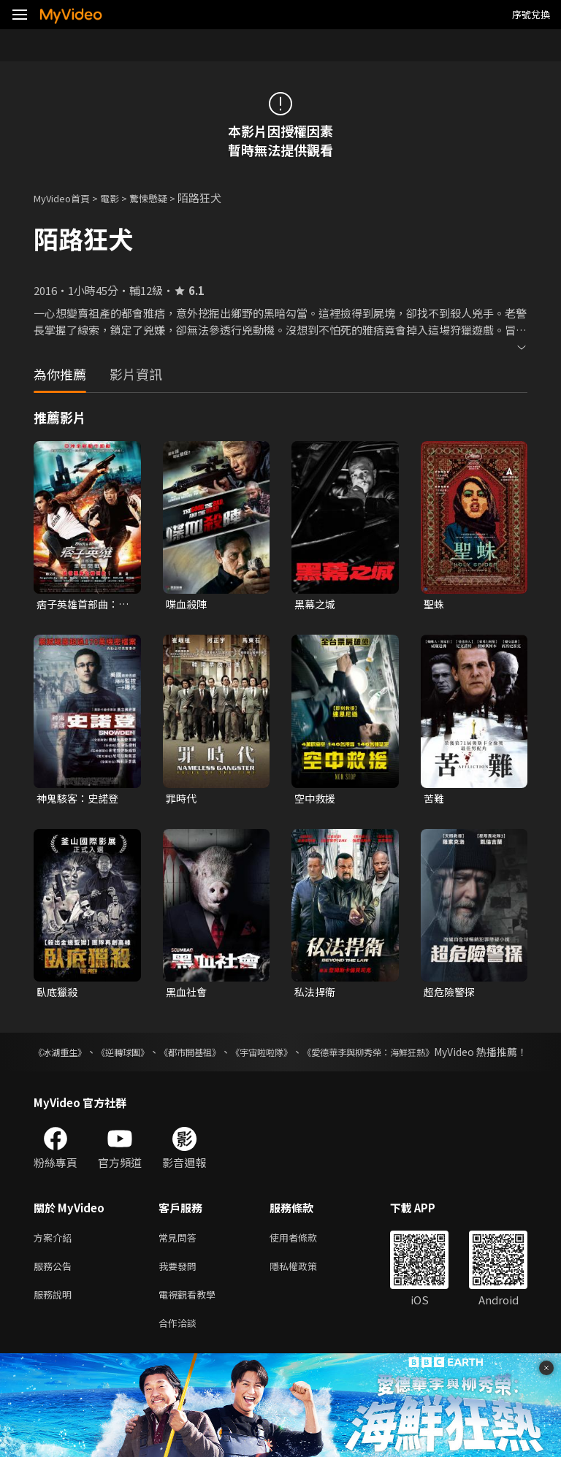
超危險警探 (451, 995)
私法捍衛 (316, 995)
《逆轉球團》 (144, 1056)
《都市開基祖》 (229, 1056)
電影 (121, 197)
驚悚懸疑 (164, 197)
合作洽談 (180, 1350)
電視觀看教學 (191, 1319)
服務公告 (55, 1288)
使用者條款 (305, 1258)
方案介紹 (55, 1258)
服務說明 (55, 1319)
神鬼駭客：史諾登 (80, 800)
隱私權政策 (305, 1288)
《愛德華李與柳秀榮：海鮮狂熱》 (450, 1056)
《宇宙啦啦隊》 (320, 1056)
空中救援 (316, 800)
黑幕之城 (316, 604)
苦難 (435, 800)
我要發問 (180, 1288)
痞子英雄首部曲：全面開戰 (80, 605)
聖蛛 (435, 604)
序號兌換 (531, 14)
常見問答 (180, 1258)
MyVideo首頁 (67, 197)
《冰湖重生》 (64, 1056)
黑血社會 (188, 995)
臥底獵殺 (58, 995)
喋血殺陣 (188, 604)
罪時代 (182, 800)
